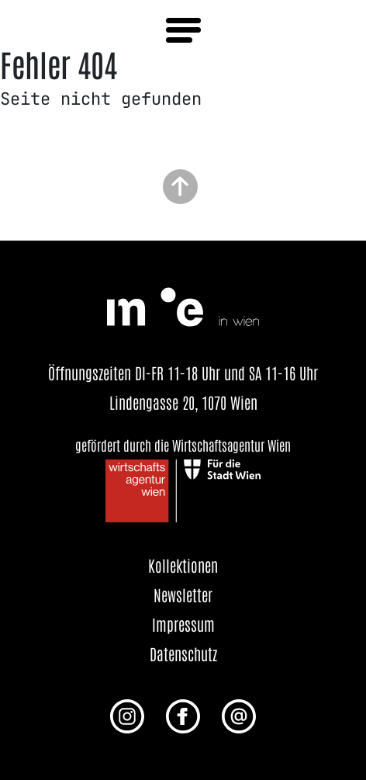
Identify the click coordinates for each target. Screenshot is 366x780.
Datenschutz (183, 653)
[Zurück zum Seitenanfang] (180, 185)
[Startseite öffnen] (183, 304)
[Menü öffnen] (183, 30)
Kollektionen (183, 565)
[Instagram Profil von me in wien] (127, 715)
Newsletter (183, 594)
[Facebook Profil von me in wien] (183, 715)
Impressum (183, 624)
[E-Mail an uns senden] (239, 715)
